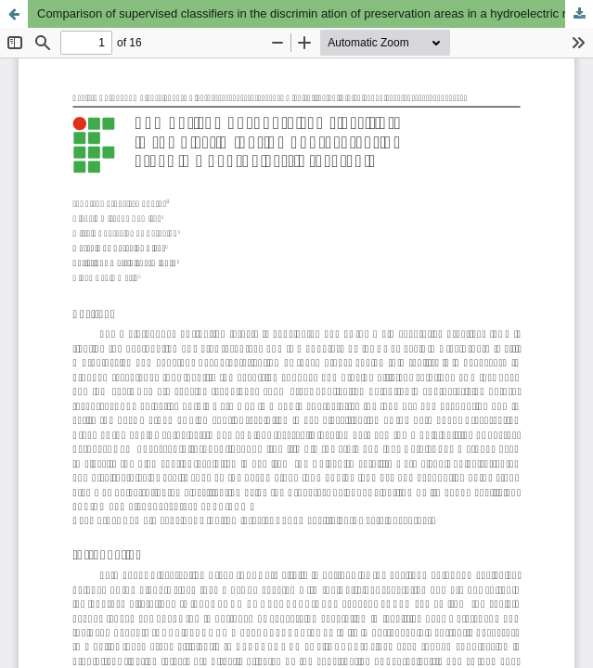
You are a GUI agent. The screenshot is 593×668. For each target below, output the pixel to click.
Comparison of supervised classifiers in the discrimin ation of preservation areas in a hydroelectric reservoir (315, 13)
